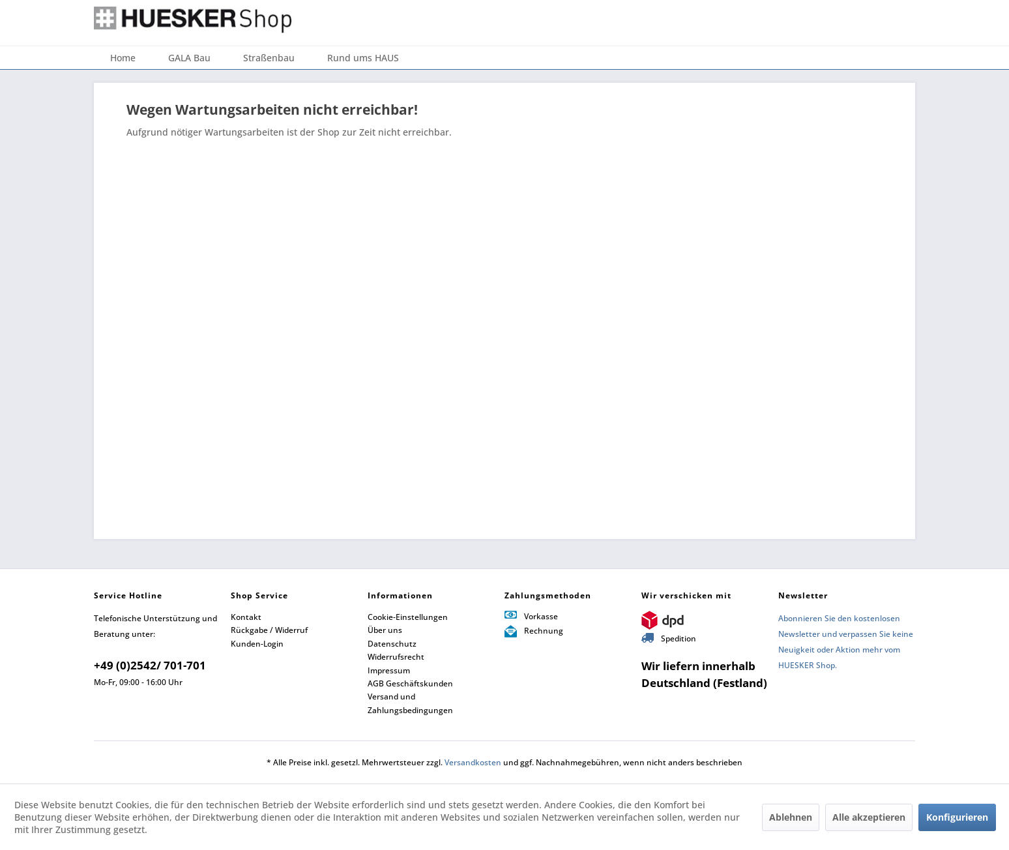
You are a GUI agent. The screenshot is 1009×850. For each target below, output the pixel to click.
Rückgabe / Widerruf (269, 630)
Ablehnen (790, 817)
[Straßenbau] (269, 57)
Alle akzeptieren (868, 817)
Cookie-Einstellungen (408, 617)
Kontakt (246, 617)
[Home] (123, 57)
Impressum (389, 670)
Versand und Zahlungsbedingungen (410, 703)
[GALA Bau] (189, 57)
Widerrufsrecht (396, 656)
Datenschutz (392, 643)
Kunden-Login (257, 643)
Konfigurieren (957, 817)
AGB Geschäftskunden (410, 683)
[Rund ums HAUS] (363, 57)
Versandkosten (473, 762)
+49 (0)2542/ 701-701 (150, 665)
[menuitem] (123, 57)
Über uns (385, 630)
